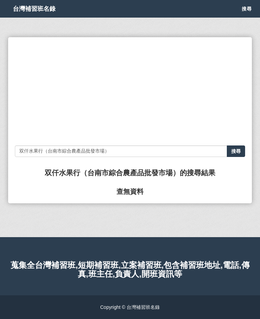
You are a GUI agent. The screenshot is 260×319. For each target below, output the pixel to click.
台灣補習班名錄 (41, 17)
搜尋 (247, 17)
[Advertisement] (130, 91)
